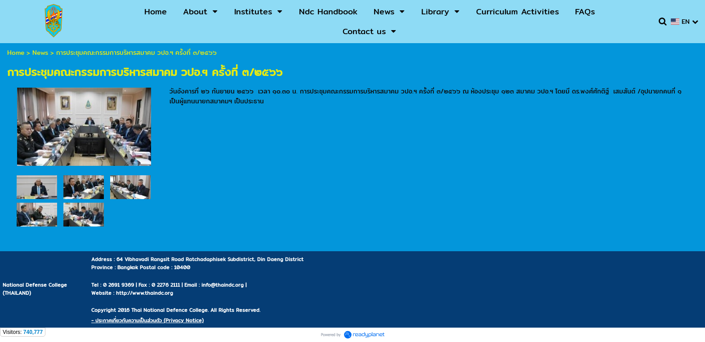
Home (15, 53)
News (40, 53)
